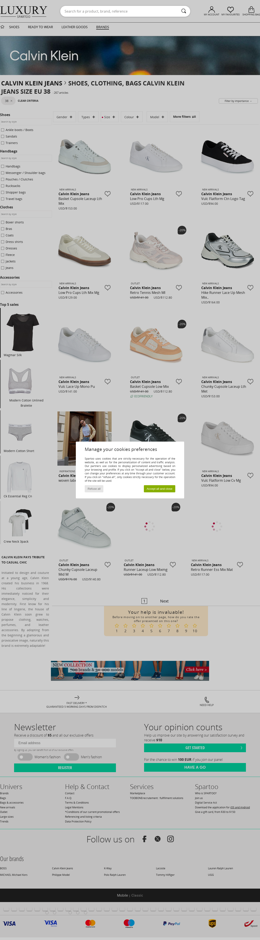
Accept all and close (159, 488)
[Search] (183, 11)
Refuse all (94, 488)
